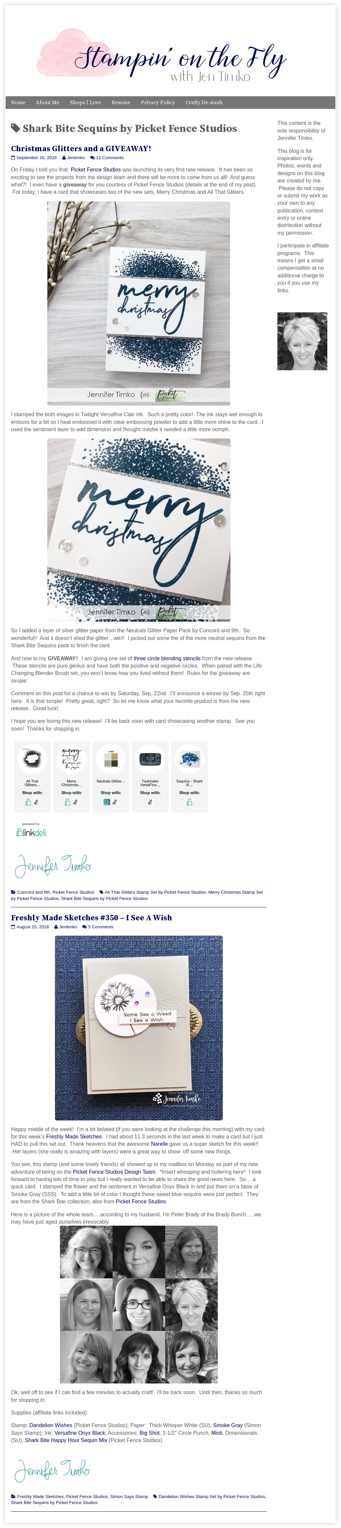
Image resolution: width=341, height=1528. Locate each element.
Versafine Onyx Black (80, 1433)
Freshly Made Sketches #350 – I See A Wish (91, 918)
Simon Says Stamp (129, 1496)
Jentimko (76, 157)
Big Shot (150, 1433)
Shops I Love (85, 102)
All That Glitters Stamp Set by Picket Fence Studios (155, 892)
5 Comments (101, 926)
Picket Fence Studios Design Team (114, 1172)
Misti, (217, 1433)
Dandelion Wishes (50, 1425)
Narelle (159, 1144)
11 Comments (110, 157)
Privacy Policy (158, 102)
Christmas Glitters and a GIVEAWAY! (81, 149)
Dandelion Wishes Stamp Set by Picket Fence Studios (212, 1496)
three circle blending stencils (167, 658)
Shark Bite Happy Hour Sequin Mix (66, 1440)
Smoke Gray (228, 1425)
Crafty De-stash (203, 102)
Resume (121, 102)
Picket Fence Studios (96, 169)
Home (18, 102)
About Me (47, 102)
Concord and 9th (33, 892)
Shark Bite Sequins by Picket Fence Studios (104, 898)
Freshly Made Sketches (74, 1136)
